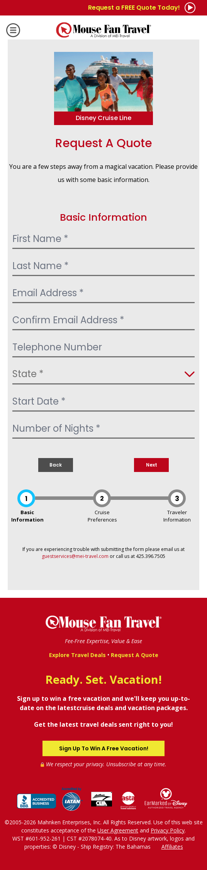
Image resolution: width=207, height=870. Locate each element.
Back (55, 465)
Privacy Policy (168, 830)
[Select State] (103, 374)
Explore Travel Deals (77, 655)
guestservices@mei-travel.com (75, 556)
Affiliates (172, 846)
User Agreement (117, 830)
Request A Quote (134, 655)
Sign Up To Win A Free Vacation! (103, 748)
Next (151, 465)
